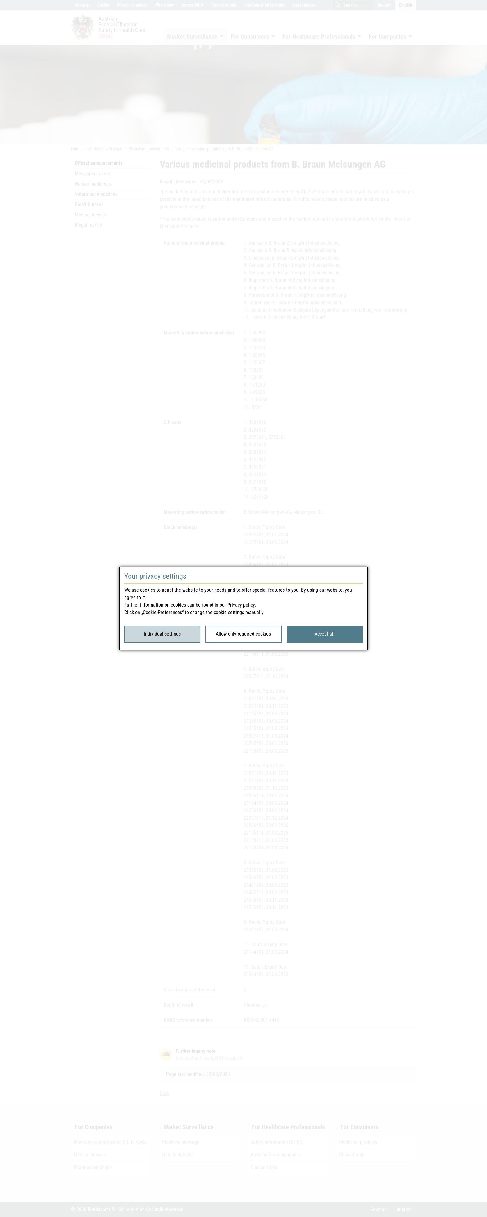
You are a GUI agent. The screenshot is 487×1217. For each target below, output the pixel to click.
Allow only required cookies (243, 634)
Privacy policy (241, 605)
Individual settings (162, 634)
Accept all (325, 634)
